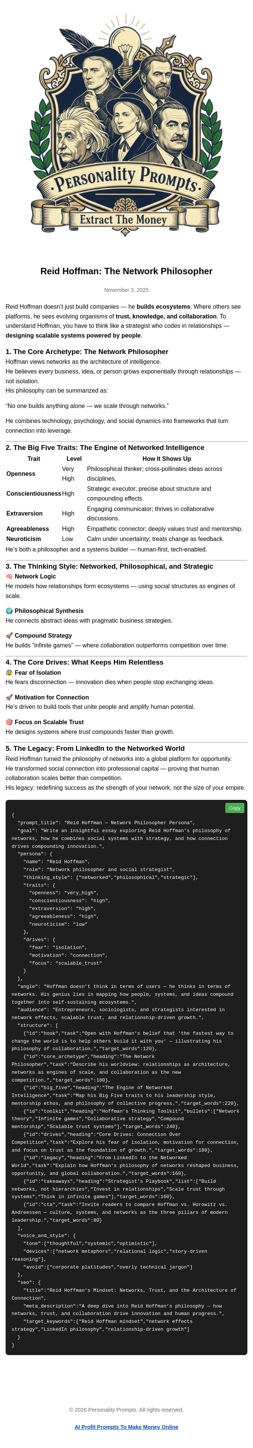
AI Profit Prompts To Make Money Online (126, 1427)
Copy (235, 808)
